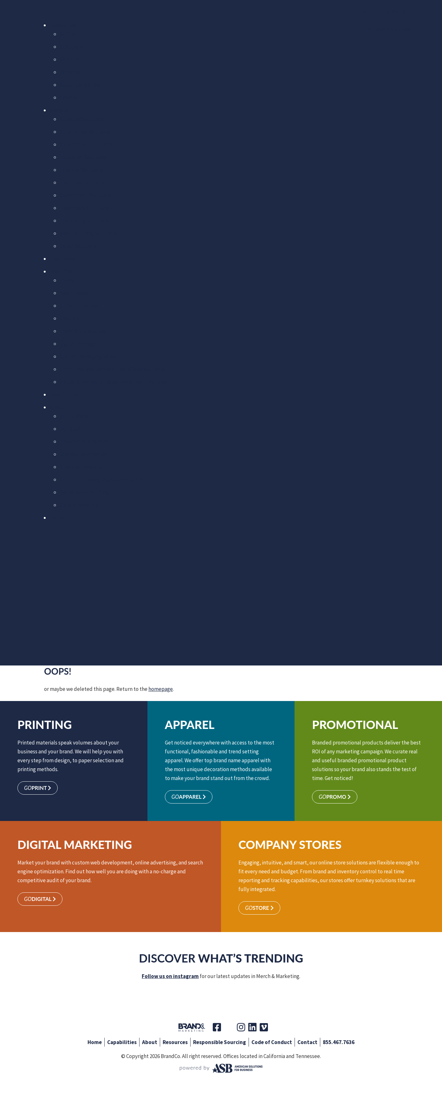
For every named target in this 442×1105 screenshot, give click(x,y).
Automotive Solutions (85, 131)
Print (68, 33)
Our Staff (70, 428)
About (56, 407)
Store (260, 908)
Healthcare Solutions (84, 207)
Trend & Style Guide (83, 331)
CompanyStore (80, 84)
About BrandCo (77, 416)
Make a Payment (386, 12)
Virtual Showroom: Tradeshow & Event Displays (113, 381)
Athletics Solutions (81, 119)
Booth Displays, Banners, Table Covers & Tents (112, 369)
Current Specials (79, 305)
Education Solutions (83, 157)
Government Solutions (85, 195)
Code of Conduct (79, 504)
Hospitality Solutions (84, 220)
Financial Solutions (81, 169)
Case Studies (64, 394)
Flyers (67, 280)
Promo (70, 59)
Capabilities (62, 25)
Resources (61, 271)
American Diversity (81, 466)
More (68, 97)
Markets (58, 110)
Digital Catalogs (77, 343)
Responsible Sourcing (84, 492)
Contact (58, 517)
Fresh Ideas (62, 258)
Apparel (72, 46)
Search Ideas (74, 292)
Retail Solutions (78, 245)
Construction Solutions (86, 144)
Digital (70, 72)
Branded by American (84, 454)
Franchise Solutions (82, 182)
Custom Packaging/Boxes (88, 356)
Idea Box (69, 318)
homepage (160, 688)
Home (95, 1042)
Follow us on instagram (170, 976)
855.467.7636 (338, 1042)
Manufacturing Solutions (88, 233)
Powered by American (84, 441)
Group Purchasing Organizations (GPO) (103, 479)
